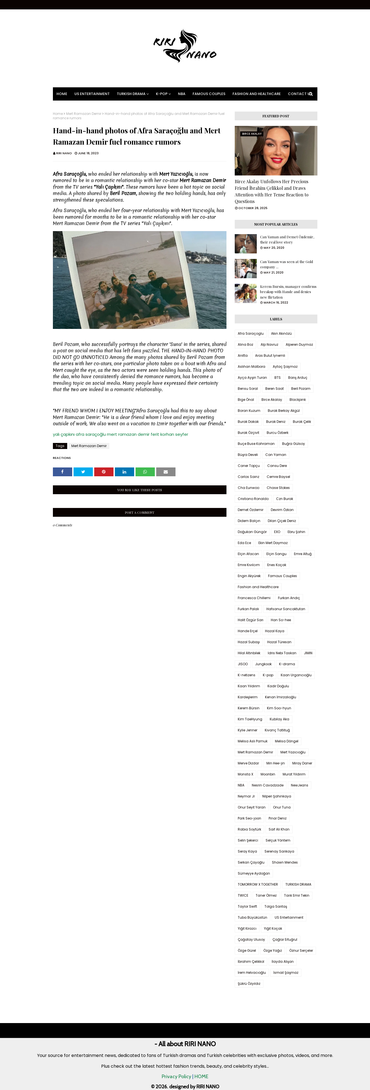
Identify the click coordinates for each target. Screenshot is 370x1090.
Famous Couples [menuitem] (209, 93)
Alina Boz (245, 344)
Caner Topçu (249, 465)
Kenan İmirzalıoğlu (280, 697)
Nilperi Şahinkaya (276, 796)
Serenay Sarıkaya (279, 851)
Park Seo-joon (249, 818)
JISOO (243, 664)
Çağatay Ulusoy (251, 939)
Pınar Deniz (278, 818)
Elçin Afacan (248, 553)
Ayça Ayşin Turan (252, 377)
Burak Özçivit (248, 432)
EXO (277, 531)
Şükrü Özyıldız (249, 983)
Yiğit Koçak (273, 928)
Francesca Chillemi (254, 598)
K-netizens (246, 675)
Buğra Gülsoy (293, 443)
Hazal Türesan (279, 642)
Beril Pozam (300, 388)
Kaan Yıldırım (249, 686)
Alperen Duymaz (299, 344)
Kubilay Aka (279, 719)
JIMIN (308, 653)
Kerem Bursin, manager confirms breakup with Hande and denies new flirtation (288, 291)
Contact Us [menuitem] (300, 93)
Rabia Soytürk (249, 829)
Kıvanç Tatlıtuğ (277, 730)
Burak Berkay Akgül (284, 410)
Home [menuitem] (61, 93)
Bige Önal (246, 399)
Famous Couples (282, 576)
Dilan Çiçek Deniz (282, 520)
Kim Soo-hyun (279, 708)
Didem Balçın (249, 520)
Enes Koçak (276, 564)
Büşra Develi (248, 454)
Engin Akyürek (249, 576)
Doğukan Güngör (252, 531)
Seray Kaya (247, 851)
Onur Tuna (282, 807)
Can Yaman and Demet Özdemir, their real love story (287, 239)
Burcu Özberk (277, 432)
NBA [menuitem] (181, 93)
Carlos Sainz (248, 476)
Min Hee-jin (275, 763)
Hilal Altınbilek (249, 653)
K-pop (268, 675)
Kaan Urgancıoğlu (296, 675)
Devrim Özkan (282, 509)
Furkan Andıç (289, 598)
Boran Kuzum (249, 410)
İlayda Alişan (283, 961)
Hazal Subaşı (249, 642)
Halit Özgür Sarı (250, 620)
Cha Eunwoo (248, 487)
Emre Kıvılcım (249, 564)
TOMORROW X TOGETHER (258, 884)
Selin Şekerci (248, 840)
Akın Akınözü (281, 333)
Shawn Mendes (285, 862)
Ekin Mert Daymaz (273, 542)
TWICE (243, 895)
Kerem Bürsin (249, 708)
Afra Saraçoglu (251, 333)
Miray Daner (302, 763)
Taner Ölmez (266, 895)
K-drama (287, 664)
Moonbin (268, 774)
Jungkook (263, 664)
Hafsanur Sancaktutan (285, 609)
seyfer (181, 434)
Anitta (243, 355)
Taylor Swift (247, 906)
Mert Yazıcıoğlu (293, 752)
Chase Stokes (278, 487)
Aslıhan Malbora (251, 366)
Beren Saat (274, 388)
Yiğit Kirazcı (247, 928)
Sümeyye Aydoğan (254, 873)
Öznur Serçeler (301, 950)
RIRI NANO (64, 153)
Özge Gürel (247, 950)
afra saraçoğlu (91, 434)
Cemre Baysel (278, 476)
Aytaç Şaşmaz (285, 366)
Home (58, 114)
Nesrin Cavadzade (267, 785)
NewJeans (299, 785)
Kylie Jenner (247, 730)
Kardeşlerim (248, 697)
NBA (241, 785)
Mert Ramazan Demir (83, 114)
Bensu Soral (248, 388)
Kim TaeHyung (250, 719)
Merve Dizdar (248, 763)
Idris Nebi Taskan (282, 653)
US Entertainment (289, 917)
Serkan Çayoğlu (251, 862)
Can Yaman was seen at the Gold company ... (286, 264)
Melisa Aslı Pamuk (253, 741)
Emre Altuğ (303, 553)
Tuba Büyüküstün (252, 917)
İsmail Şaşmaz (285, 972)
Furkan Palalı (248, 609)
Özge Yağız (272, 950)
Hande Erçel (248, 631)
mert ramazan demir (128, 434)
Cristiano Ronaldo (253, 498)
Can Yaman (275, 454)
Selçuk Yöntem (278, 840)
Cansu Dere (277, 465)
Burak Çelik (302, 421)
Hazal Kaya (274, 631)
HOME (201, 1076)
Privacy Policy (176, 1076)
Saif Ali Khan (279, 829)
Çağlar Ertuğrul (284, 939)
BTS (277, 377)
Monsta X (245, 774)
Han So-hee (281, 620)
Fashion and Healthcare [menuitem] (257, 93)
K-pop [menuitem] (162, 93)
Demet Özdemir (250, 509)
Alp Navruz (269, 344)
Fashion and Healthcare (258, 587)
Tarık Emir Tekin (296, 895)
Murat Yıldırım (294, 774)
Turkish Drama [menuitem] (131, 93)
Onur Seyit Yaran (252, 807)
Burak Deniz (275, 421)
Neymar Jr (246, 796)
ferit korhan (162, 434)
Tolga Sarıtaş (275, 906)
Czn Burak (284, 498)
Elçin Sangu (276, 553)
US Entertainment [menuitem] (92, 93)
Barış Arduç (297, 377)
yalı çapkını (64, 434)
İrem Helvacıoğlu (252, 972)
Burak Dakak (248, 421)
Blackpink (298, 399)
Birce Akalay (271, 399)
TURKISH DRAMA (298, 884)
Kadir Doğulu (278, 686)
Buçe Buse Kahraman (256, 443)
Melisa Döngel (286, 741)
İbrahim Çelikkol (251, 961)
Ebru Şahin (296, 531)
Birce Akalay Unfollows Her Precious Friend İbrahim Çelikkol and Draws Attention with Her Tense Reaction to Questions (272, 191)
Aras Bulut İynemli (270, 355)
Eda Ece (244, 542)
